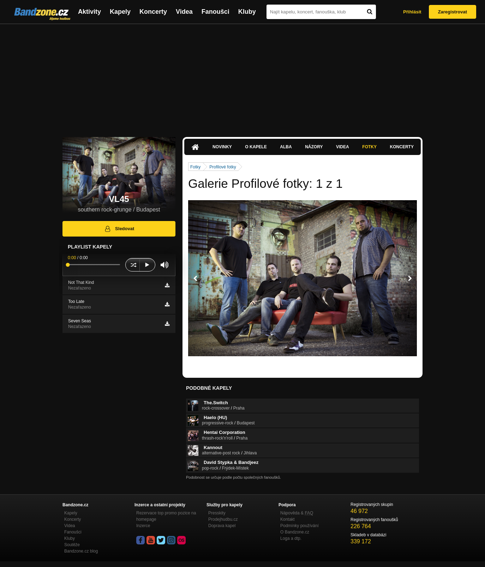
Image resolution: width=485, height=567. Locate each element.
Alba (286, 146)
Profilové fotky (222, 167)
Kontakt (287, 519)
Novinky (222, 146)
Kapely (120, 11)
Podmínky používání (299, 525)
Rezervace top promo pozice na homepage (166, 516)
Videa (184, 11)
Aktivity (89, 11)
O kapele (256, 146)
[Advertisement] (242, 77)
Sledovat (119, 229)
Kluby (247, 11)
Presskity (217, 513)
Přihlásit (412, 11)
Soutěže (72, 544)
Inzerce (143, 525)
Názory (314, 146)
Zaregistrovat (452, 11)
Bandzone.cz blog (81, 551)
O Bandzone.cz (294, 532)
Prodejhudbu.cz (223, 519)
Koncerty (153, 11)
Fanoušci (215, 11)
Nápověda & (296, 513)
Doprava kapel (221, 525)
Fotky (369, 146)
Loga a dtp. (290, 538)
